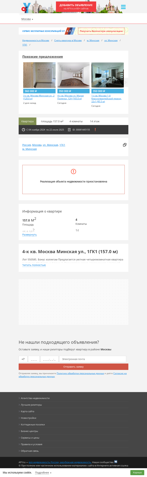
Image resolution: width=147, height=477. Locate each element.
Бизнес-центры (29, 431)
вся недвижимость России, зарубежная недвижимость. (60, 462)
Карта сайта (27, 411)
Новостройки (28, 418)
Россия (26, 145)
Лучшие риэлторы (31, 404)
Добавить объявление (76, 6)
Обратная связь (30, 450)
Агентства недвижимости (35, 398)
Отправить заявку (73, 366)
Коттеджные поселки (33, 424)
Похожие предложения (42, 56)
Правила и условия (31, 444)
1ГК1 (62, 145)
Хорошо (137, 472)
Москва (37, 145)
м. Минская (29, 149)
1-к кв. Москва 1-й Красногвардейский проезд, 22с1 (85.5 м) (106, 98)
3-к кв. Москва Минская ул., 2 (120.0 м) (38, 97)
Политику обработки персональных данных (80, 373)
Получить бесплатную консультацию (101, 31)
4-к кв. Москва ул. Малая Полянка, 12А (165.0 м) (70, 97)
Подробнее (42, 472)
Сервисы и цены (30, 437)
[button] (125, 82)
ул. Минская (50, 145)
